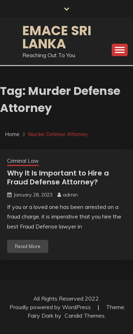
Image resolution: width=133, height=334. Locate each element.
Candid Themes (85, 315)
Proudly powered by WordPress (51, 307)
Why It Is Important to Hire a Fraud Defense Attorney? (58, 177)
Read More (27, 246)
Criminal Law (23, 160)
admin (70, 195)
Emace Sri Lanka (57, 37)
